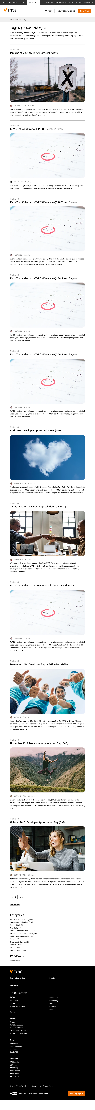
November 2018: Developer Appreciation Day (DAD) (42, 752)
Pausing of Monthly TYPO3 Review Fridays (36, 53)
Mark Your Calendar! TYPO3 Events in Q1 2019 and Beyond (46, 592)
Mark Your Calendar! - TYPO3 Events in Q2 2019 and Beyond (47, 358)
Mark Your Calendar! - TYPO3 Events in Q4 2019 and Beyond (47, 281)
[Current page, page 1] (12, 907)
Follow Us (84, 10)
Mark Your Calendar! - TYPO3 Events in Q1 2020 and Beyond (47, 204)
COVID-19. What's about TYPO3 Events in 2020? (39, 130)
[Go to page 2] (16, 907)
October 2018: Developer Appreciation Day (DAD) (41, 831)
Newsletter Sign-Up (66, 10)
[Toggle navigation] (48, 11)
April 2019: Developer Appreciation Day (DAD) (39, 435)
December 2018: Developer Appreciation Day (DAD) (42, 672)
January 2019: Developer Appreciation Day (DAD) (41, 512)
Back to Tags (15, 915)
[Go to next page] (21, 907)
